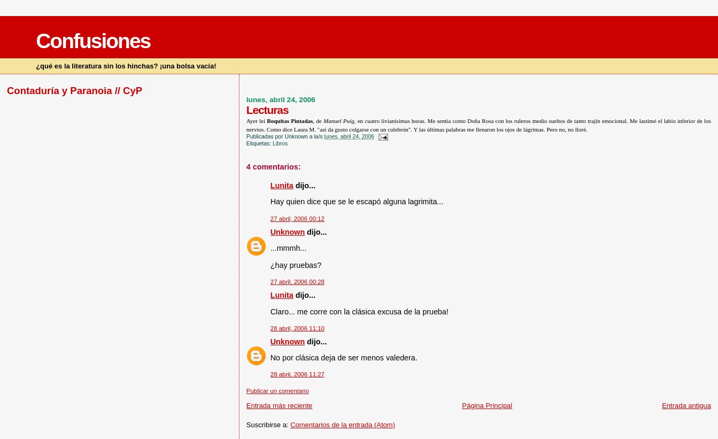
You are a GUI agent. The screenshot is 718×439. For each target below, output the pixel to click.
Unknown (288, 232)
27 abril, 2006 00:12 (298, 218)
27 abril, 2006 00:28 (298, 282)
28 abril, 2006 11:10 (298, 328)
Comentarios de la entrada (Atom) (342, 425)
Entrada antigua (686, 406)
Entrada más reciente (279, 406)
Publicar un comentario (277, 391)
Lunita (282, 185)
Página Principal (487, 406)
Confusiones (93, 40)
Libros (280, 144)
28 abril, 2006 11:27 (298, 374)
